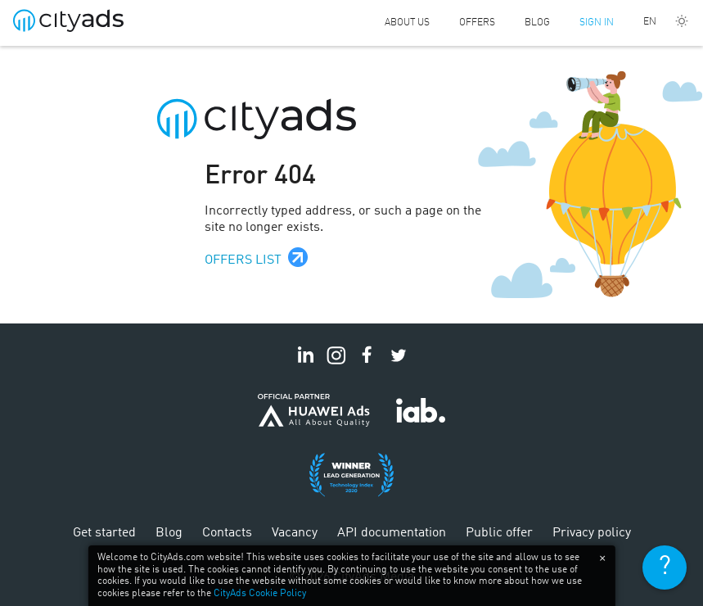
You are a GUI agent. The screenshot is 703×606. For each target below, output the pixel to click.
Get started (104, 533)
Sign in (596, 23)
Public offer (499, 533)
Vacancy (295, 533)
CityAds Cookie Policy (260, 594)
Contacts (227, 533)
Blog (537, 23)
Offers (477, 23)
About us (407, 23)
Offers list (243, 260)
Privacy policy (591, 533)
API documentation (391, 533)
